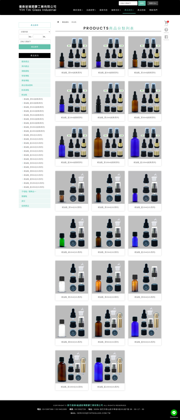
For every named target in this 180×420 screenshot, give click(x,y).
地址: (90, 409)
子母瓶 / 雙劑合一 (29, 191)
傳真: (71, 409)
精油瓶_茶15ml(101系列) (33, 151)
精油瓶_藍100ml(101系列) (34, 187)
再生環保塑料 (27, 85)
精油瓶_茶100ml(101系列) (34, 183)
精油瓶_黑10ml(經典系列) (34, 115)
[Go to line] (174, 412)
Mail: (73, 413)
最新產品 (25, 61)
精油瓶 (24, 95)
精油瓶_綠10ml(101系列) (33, 147)
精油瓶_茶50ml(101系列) (33, 175)
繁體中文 (152, 3)
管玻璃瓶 (25, 76)
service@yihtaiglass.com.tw (93, 413)
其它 (23, 201)
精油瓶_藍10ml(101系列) (33, 143)
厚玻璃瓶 (25, 80)
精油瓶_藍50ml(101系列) (33, 179)
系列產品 (25, 66)
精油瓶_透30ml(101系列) (33, 171)
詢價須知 (166, 30)
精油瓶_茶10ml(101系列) (33, 139)
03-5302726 (80, 409)
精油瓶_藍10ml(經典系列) (34, 111)
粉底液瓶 (25, 90)
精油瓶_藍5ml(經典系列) (33, 103)
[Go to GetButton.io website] (174, 417)
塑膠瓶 (24, 196)
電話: (39, 409)
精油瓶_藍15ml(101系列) (33, 155)
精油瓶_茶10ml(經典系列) (34, 107)
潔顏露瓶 (25, 71)
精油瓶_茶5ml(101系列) (33, 135)
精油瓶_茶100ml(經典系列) (34, 127)
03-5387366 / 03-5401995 (54, 409)
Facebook (166, 38)
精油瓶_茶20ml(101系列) (33, 163)
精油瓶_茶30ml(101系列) (33, 167)
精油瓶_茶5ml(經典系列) (33, 99)
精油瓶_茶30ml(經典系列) (34, 119)
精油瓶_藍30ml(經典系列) (34, 123)
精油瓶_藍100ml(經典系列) (34, 131)
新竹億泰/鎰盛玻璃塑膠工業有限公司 (37, 8)
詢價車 (166, 23)
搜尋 (142, 3)
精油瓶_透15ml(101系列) (33, 159)
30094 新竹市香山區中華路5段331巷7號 (111, 409)
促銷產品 (25, 206)
